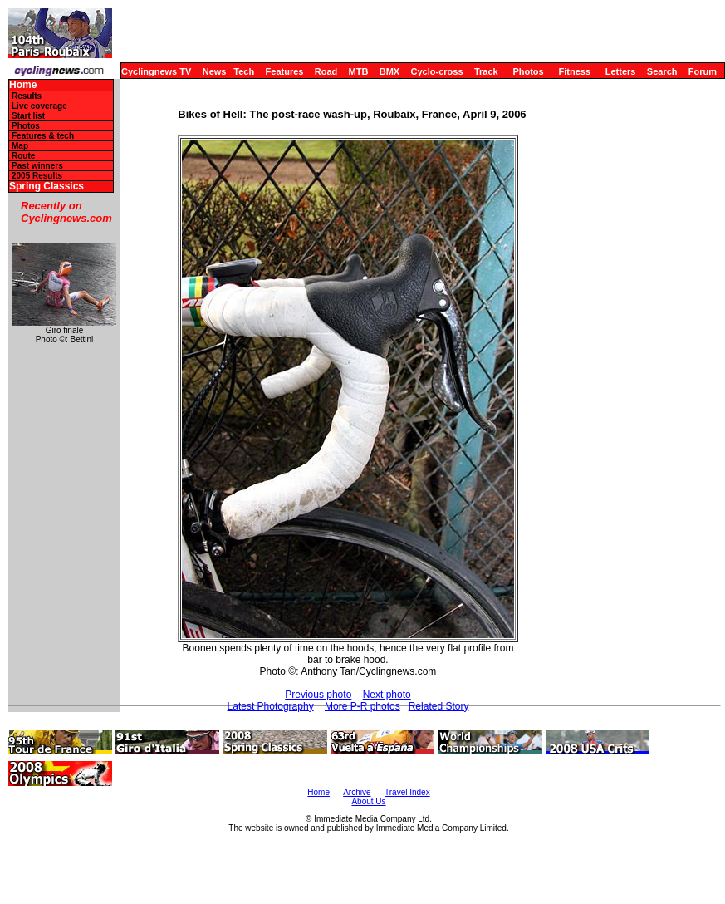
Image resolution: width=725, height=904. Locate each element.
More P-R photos (362, 706)
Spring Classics (46, 186)
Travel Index (407, 792)
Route (23, 155)
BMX (389, 71)
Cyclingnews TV (156, 71)
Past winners (37, 165)
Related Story (439, 706)
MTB (359, 71)
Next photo (387, 694)
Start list (28, 115)
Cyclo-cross (437, 71)
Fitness (574, 71)
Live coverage (39, 106)
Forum (702, 71)
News (215, 71)
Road (326, 71)
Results (27, 96)
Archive (356, 792)
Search (662, 71)
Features (285, 71)
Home (23, 85)
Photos (527, 71)
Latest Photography (271, 706)
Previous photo (318, 694)
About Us (368, 801)
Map (20, 145)
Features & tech (43, 135)
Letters (620, 71)
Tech (243, 71)
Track (486, 71)
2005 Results (37, 175)
